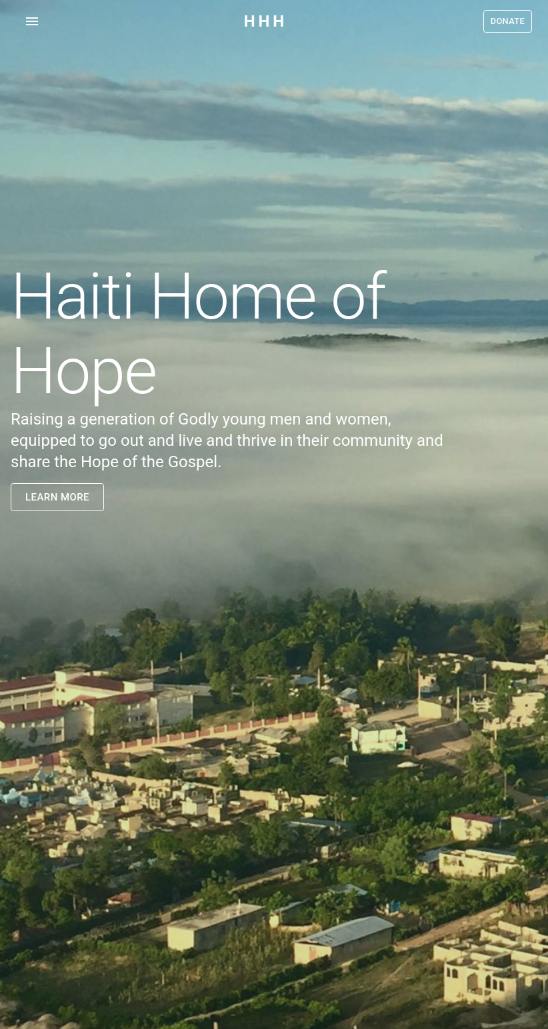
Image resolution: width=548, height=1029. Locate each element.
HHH (265, 21)
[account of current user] (32, 21)
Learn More (57, 497)
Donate (507, 21)
